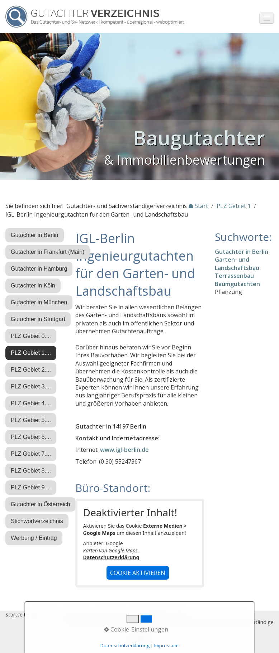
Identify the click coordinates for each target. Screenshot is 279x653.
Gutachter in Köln (33, 285)
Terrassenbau (234, 276)
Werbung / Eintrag (34, 538)
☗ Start (198, 206)
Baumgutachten (237, 284)
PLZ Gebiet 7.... (31, 454)
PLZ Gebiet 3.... (31, 386)
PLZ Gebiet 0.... (31, 336)
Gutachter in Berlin (34, 235)
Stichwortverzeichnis (37, 521)
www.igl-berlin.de (124, 450)
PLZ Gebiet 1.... (31, 353)
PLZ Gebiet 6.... (31, 437)
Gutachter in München (39, 302)
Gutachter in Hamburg (39, 269)
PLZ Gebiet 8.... (31, 471)
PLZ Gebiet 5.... (31, 420)
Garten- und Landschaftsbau (237, 263)
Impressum (77, 614)
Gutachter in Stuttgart (38, 319)
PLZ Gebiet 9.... (31, 487)
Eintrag (139, 614)
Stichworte (46, 614)
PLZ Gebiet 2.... (31, 370)
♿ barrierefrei (169, 614)
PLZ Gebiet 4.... (31, 403)
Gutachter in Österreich (40, 504)
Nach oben (139, 641)
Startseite (17, 614)
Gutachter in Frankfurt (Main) (47, 252)
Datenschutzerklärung (111, 557)
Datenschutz (111, 614)
